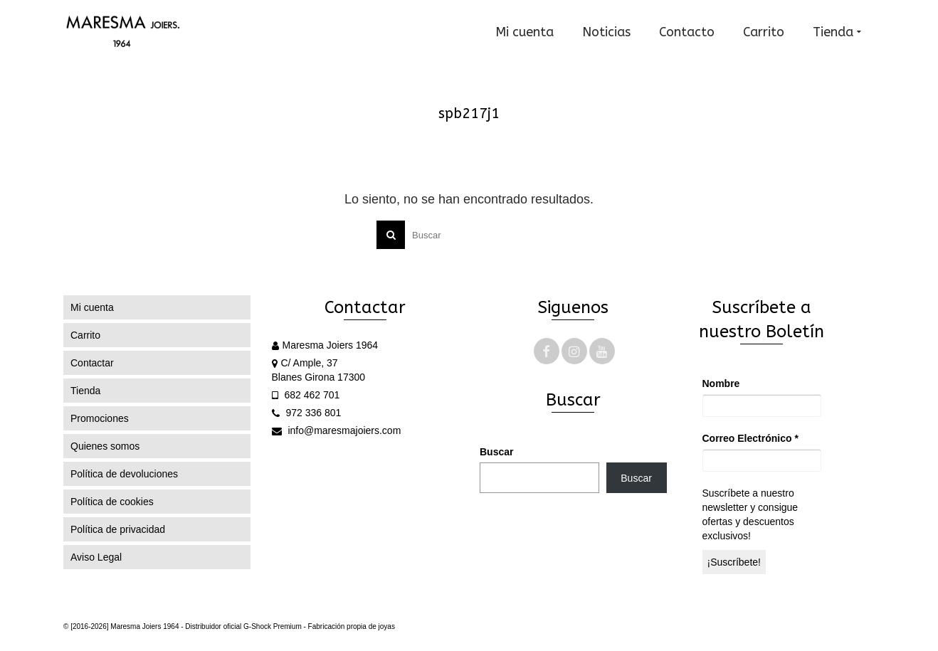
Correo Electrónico (750, 438)
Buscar (496, 451)
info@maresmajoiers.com (336, 430)
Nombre (721, 383)
